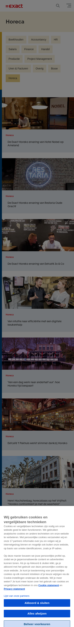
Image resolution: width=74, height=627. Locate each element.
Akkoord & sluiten (37, 605)
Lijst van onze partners (16, 598)
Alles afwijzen (37, 615)
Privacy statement (14, 591)
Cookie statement (48, 587)
